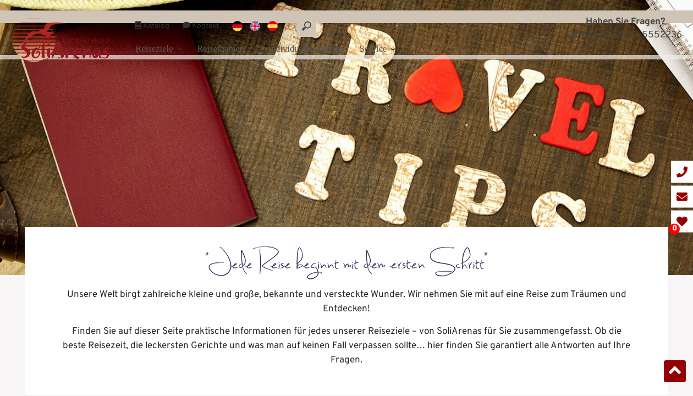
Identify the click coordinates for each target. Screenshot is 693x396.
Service (391, 36)
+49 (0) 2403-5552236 (625, 35)
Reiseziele (160, 36)
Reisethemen (229, 36)
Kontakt (201, 15)
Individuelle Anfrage (316, 36)
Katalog (152, 15)
